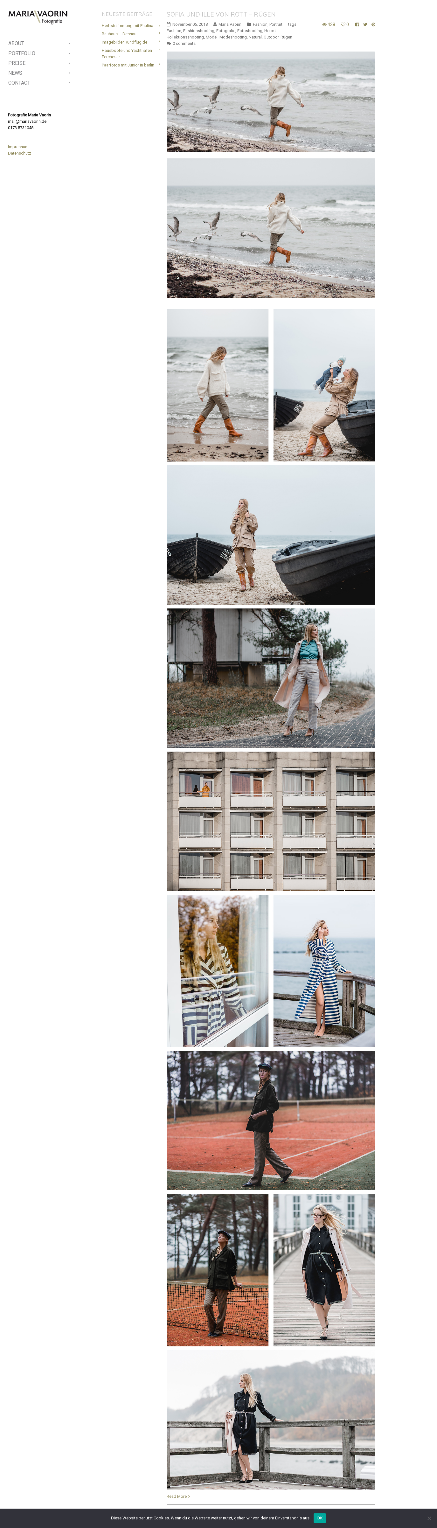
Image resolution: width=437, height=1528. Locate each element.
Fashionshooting (198, 30)
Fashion (260, 24)
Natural (255, 37)
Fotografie (225, 30)
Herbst (270, 30)
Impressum (18, 146)
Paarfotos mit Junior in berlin (128, 65)
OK (320, 1518)
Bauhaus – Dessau (119, 33)
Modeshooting (233, 37)
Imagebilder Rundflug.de (124, 42)
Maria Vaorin (229, 24)
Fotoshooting (249, 30)
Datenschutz (19, 153)
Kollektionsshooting (185, 37)
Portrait (275, 24)
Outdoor (271, 37)
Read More (177, 1496)
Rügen (286, 37)
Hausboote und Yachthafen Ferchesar (127, 53)
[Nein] (429, 1518)
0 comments (184, 43)
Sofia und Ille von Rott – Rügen (221, 14)
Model (212, 37)
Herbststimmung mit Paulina (127, 25)
